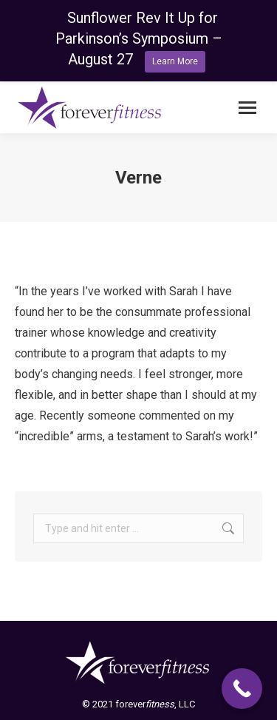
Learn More (175, 61)
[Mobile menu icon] (247, 107)
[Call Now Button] (242, 688)
